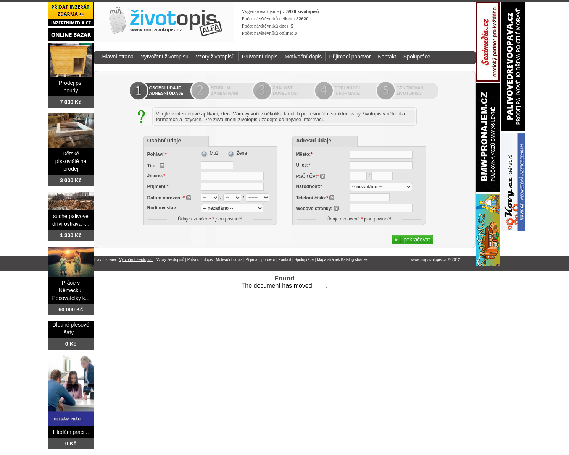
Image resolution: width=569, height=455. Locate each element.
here (320, 285)
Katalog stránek (354, 259)
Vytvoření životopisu (165, 56)
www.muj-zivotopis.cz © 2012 (435, 259)
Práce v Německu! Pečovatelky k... (70, 290)
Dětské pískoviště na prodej (71, 161)
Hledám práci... (71, 432)
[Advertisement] (394, 22)
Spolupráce (416, 56)
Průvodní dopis (259, 56)
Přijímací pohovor (350, 56)
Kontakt (387, 56)
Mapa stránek (328, 259)
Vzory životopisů (215, 56)
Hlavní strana (118, 56)
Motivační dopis (303, 56)
